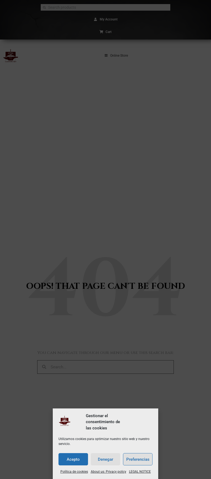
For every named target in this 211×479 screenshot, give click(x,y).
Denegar (105, 459)
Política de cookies (74, 472)
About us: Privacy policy (108, 472)
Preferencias (138, 459)
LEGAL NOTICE (140, 472)
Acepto (73, 459)
